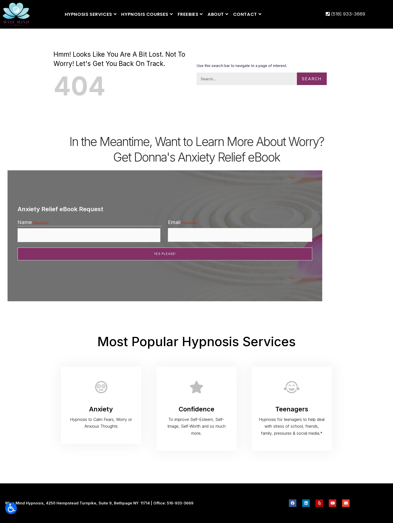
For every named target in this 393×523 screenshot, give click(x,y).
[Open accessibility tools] (11, 508)
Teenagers (291, 409)
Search (308, 78)
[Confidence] (196, 387)
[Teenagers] (292, 387)
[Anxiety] (101, 387)
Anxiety (101, 409)
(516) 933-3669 (345, 14)
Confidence (196, 409)
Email (182, 223)
